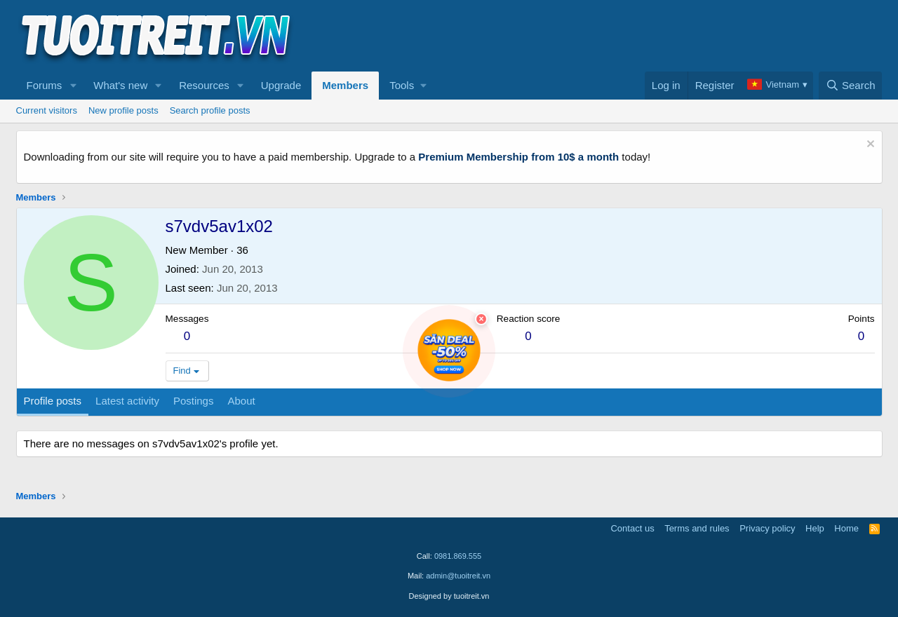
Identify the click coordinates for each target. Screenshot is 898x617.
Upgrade (281, 85)
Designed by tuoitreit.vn (449, 596)
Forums (44, 85)
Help (814, 528)
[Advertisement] (627, 35)
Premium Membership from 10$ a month (518, 157)
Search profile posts (210, 110)
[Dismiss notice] (869, 145)
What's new (120, 85)
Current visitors (46, 110)
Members (345, 85)
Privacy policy (767, 528)
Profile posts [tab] (53, 401)
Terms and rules (696, 528)
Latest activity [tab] (127, 401)
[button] (73, 86)
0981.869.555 (457, 556)
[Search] (851, 86)
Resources (204, 85)
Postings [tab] (193, 401)
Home (846, 528)
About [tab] (241, 401)
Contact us (632, 528)
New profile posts (123, 110)
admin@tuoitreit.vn (458, 575)
